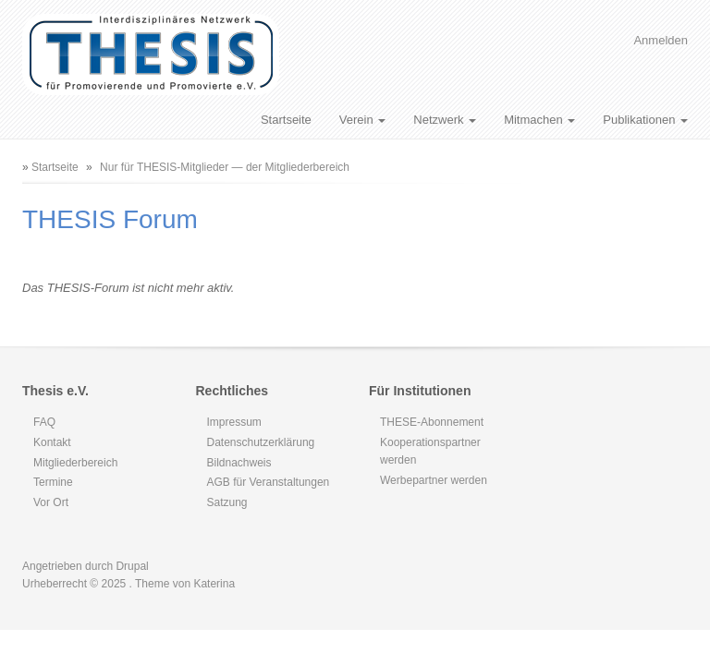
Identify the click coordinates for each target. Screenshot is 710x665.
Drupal (132, 566)
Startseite (286, 120)
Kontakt (52, 442)
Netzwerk (444, 120)
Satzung (227, 502)
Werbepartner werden (433, 480)
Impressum (234, 422)
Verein (362, 120)
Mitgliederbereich (75, 462)
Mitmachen (539, 120)
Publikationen (645, 120)
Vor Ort (50, 502)
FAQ (44, 422)
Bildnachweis (239, 462)
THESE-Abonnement (432, 422)
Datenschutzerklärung (261, 442)
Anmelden (660, 40)
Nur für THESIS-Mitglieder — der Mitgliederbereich (224, 167)
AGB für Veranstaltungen (268, 482)
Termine (53, 482)
